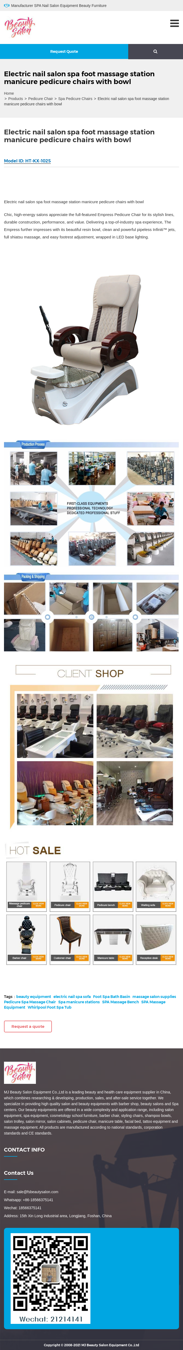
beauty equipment (33, 996)
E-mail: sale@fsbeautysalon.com (31, 1192)
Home (9, 93)
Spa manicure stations (79, 1002)
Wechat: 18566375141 (22, 1208)
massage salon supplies (154, 996)
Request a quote (27, 1026)
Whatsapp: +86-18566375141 (28, 1200)
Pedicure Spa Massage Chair (30, 1002)
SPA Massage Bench (120, 1002)
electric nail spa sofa (72, 996)
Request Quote (64, 51)
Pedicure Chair (40, 99)
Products (15, 99)
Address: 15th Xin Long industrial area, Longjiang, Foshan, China (58, 1216)
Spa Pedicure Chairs (75, 99)
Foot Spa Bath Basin (111, 996)
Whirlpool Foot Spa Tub (50, 1007)
